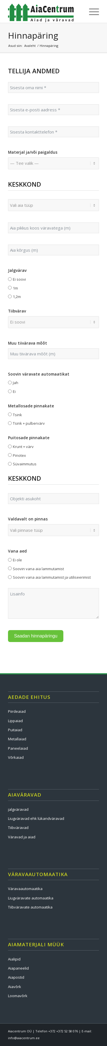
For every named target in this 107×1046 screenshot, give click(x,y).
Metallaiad (17, 738)
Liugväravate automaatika (30, 898)
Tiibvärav (17, 311)
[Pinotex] (10, 455)
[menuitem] (91, 11)
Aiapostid (16, 977)
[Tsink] (10, 414)
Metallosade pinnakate (31, 406)
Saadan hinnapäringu (35, 636)
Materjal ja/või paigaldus (32, 152)
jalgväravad (18, 809)
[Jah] (10, 382)
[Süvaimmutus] (10, 464)
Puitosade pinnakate (28, 437)
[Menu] (91, 11)
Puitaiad (15, 729)
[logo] (44, 11)
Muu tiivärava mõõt (27, 343)
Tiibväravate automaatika (30, 907)
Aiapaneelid (18, 968)
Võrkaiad (16, 757)
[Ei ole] (10, 560)
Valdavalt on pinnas (28, 519)
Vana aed (17, 551)
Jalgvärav (17, 270)
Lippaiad (15, 720)
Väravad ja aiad (21, 836)
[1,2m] (10, 296)
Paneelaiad (18, 748)
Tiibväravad (18, 827)
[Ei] (10, 391)
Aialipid (14, 959)
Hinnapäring (33, 35)
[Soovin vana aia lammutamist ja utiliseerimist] (10, 577)
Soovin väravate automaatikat (38, 374)
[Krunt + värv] (10, 446)
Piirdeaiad (17, 711)
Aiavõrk (14, 986)
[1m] (10, 287)
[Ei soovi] (10, 279)
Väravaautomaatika (25, 888)
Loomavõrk (17, 995)
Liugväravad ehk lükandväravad (36, 818)
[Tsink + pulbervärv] (10, 423)
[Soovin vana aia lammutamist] (10, 568)
